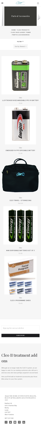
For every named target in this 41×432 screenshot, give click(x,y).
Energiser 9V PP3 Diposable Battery (20, 150)
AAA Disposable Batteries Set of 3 (20, 250)
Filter (20, 41)
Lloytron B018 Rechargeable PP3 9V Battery (20, 100)
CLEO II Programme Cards (20, 300)
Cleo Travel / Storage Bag (20, 200)
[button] (22, 41)
